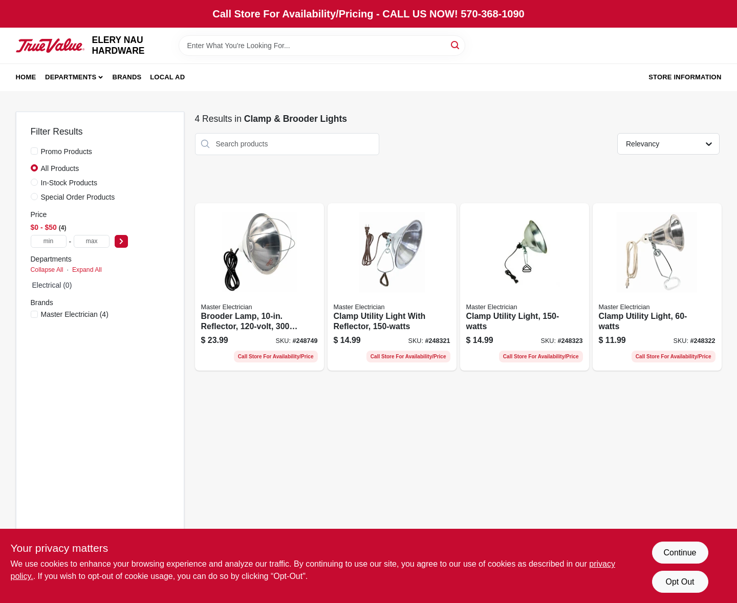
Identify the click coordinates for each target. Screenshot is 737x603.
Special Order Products (78, 197)
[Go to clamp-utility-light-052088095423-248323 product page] (524, 287)
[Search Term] (322, 45)
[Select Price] (121, 241)
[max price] (92, 241)
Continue (679, 552)
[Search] (455, 44)
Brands (127, 77)
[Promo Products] (34, 151)
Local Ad (167, 77)
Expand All (87, 269)
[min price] (49, 241)
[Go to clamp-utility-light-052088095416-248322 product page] (657, 287)
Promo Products (66, 151)
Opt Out (679, 581)
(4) (75, 314)
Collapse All (47, 269)
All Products (60, 168)
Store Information (684, 77)
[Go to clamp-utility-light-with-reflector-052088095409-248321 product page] (392, 287)
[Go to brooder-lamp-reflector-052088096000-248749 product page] (259, 287)
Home (26, 77)
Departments (70, 77)
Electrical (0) (52, 285)
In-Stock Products (69, 182)
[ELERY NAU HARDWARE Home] (50, 45)
